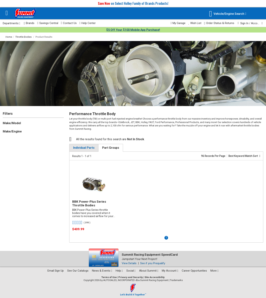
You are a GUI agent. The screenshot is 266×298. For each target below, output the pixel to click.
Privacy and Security (130, 277)
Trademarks (176, 280)
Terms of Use (109, 277)
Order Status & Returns (219, 23)
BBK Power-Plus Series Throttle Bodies (89, 203)
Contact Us (69, 23)
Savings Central (47, 23)
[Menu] (7, 13)
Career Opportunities (194, 270)
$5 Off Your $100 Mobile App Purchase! (133, 30)
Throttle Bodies (23, 36)
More (214, 270)
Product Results (43, 36)
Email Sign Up (55, 270)
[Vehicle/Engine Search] (227, 14)
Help (119, 270)
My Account (170, 270)
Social (131, 270)
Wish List (194, 23)
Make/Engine (12, 131)
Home (9, 36)
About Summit (148, 270)
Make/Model (12, 123)
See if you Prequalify (152, 263)
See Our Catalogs (77, 270)
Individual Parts (84, 147)
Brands (29, 23)
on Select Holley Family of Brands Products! (133, 3)
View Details (129, 263)
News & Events (102, 270)
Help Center (87, 23)
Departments (11, 23)
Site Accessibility (154, 277)
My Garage (178, 23)
